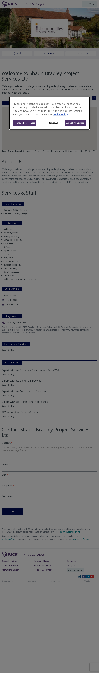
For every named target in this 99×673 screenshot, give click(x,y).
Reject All (53, 122)
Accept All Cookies (75, 122)
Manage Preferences (25, 122)
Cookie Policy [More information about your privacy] (60, 114)
